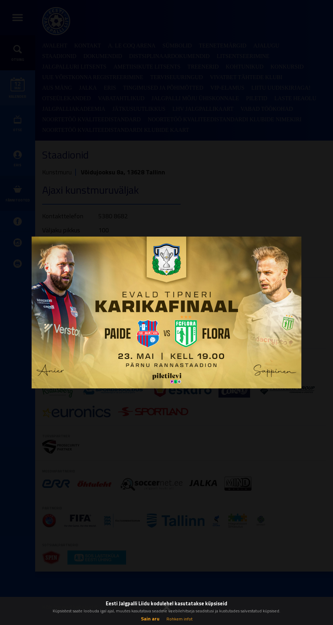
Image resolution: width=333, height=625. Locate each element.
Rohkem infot (179, 619)
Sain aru (150, 618)
